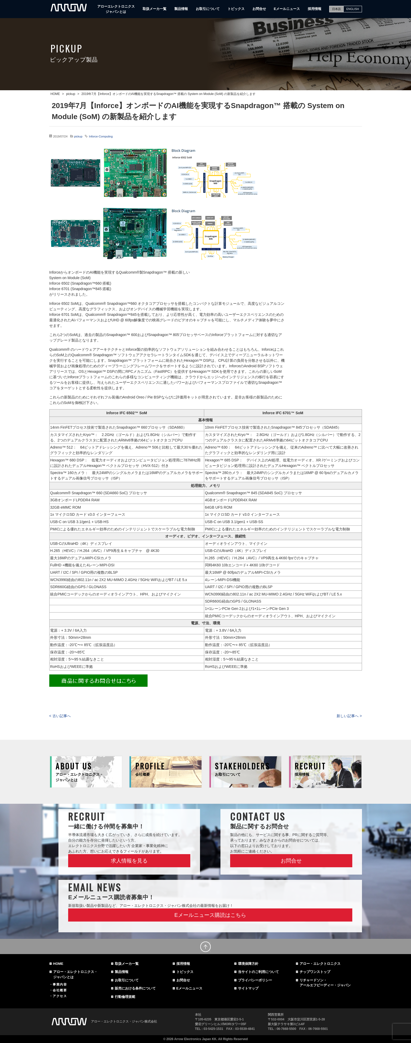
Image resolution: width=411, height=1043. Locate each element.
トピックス (236, 9)
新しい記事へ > (349, 716)
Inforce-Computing (101, 136)
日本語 (336, 8)
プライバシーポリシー (255, 980)
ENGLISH (352, 8)
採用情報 (314, 9)
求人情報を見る (129, 861)
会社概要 (60, 990)
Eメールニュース (287, 9)
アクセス (60, 996)
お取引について (208, 9)
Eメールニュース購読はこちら (210, 915)
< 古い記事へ (60, 716)
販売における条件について (135, 988)
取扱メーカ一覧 (154, 9)
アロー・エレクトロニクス (320, 964)
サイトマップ (248, 988)
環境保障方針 (248, 964)
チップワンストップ (315, 972)
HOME (58, 964)
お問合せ (259, 9)
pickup (78, 136)
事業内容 (60, 984)
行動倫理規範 (125, 997)
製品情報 (181, 9)
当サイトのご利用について (258, 972)
